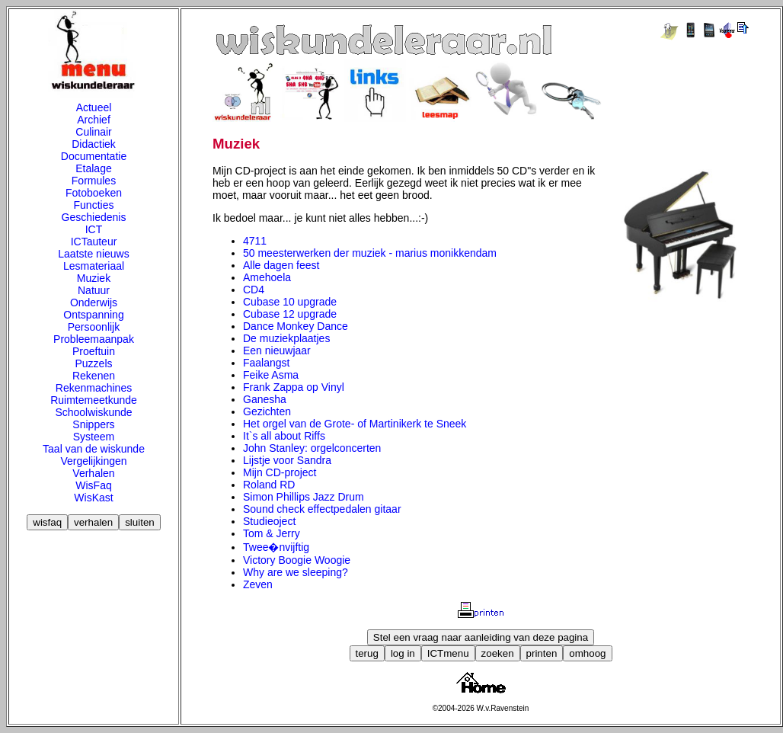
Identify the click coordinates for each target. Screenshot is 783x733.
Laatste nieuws (93, 254)
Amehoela (267, 277)
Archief (93, 120)
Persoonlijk (94, 327)
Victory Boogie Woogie (296, 560)
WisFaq (93, 485)
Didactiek (94, 144)
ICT (94, 229)
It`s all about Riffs (284, 436)
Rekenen (93, 376)
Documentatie (93, 156)
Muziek (93, 278)
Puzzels (93, 363)
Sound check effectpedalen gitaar (322, 509)
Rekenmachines (94, 388)
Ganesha (264, 399)
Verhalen (93, 473)
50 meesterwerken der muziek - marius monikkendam (370, 253)
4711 (255, 241)
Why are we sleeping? (295, 572)
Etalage (93, 168)
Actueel (94, 107)
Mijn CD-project (279, 472)
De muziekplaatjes (286, 338)
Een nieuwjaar (277, 350)
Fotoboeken (94, 193)
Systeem (93, 437)
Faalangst (266, 363)
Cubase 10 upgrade (290, 302)
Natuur (94, 290)
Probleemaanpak (93, 339)
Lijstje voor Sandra (287, 460)
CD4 (253, 289)
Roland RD (269, 485)
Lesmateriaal (93, 266)
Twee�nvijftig (276, 547)
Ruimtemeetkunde (93, 400)
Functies (94, 205)
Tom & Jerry (271, 533)
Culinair (93, 132)
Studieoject (269, 521)
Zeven (258, 584)
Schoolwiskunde (93, 412)
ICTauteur (94, 241)
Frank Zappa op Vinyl (293, 387)
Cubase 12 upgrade (290, 314)
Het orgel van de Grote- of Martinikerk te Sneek (354, 424)
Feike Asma (271, 375)
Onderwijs (93, 302)
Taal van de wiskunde (94, 449)
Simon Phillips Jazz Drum (303, 497)
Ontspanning (93, 315)
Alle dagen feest (281, 265)
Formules (94, 180)
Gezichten (267, 411)
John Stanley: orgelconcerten (312, 448)
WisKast (93, 497)
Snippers (93, 424)
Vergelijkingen (93, 461)
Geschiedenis (94, 217)
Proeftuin (93, 351)
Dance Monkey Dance (295, 326)
